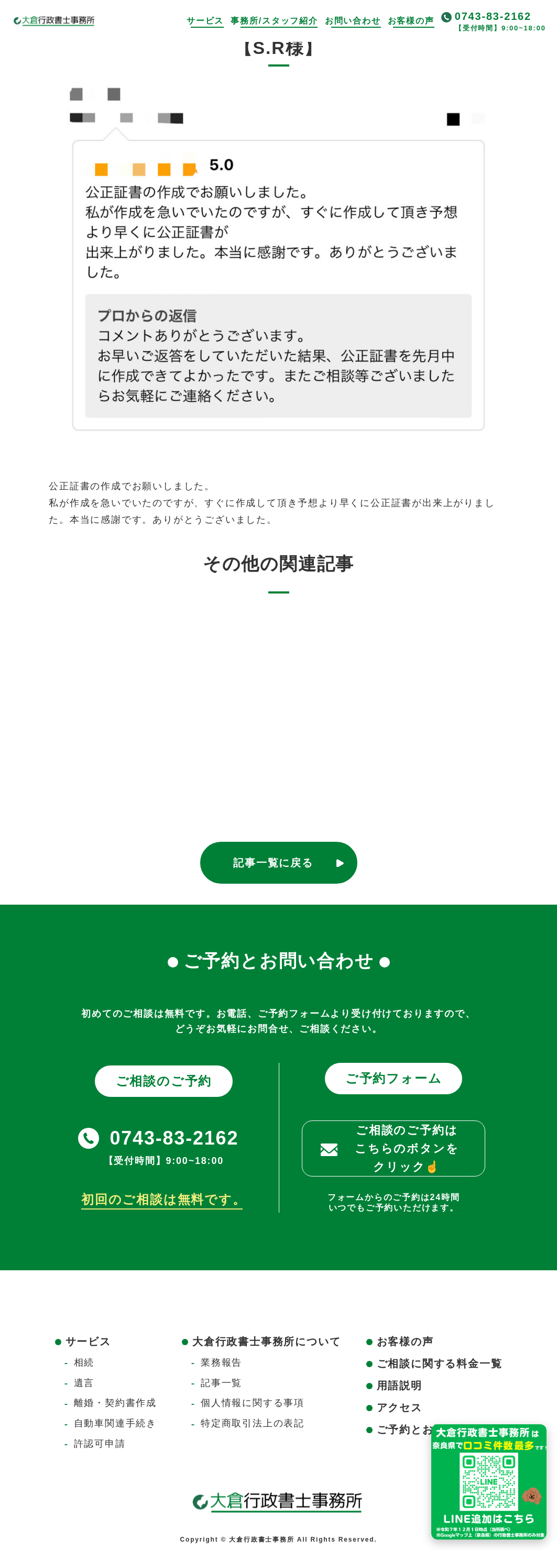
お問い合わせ (353, 20)
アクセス (399, 1407)
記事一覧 (221, 1383)
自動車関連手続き (115, 1423)
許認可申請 (100, 1443)
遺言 (84, 1383)
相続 (84, 1362)
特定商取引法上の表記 (252, 1423)
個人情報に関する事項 (252, 1403)
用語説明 (399, 1385)
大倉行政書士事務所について (266, 1341)
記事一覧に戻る (273, 863)
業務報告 (221, 1362)
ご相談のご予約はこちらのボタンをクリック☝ (406, 1148)
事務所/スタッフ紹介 (274, 20)
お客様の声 (411, 20)
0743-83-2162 (493, 16)
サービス (205, 20)
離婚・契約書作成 (115, 1403)
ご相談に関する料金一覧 (440, 1363)
